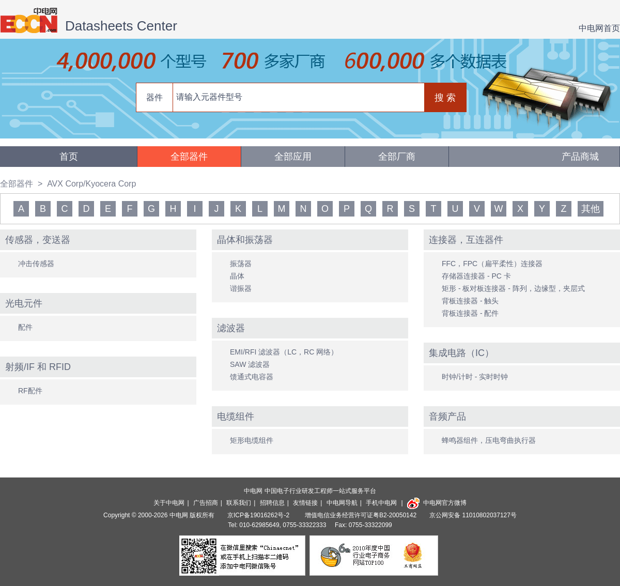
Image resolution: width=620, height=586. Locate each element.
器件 (154, 97)
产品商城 (580, 156)
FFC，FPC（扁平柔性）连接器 (492, 263)
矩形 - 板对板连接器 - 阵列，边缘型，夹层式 (513, 288)
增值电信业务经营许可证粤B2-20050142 (360, 515)
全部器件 (189, 156)
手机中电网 (381, 502)
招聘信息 (272, 502)
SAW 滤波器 (250, 364)
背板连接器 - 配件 (470, 313)
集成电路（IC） (461, 353)
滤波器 (231, 328)
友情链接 (305, 502)
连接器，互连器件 (466, 240)
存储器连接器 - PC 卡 (476, 276)
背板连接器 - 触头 (470, 301)
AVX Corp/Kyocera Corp (91, 183)
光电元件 (23, 303)
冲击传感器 (36, 263)
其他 (590, 209)
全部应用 (293, 156)
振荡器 (241, 263)
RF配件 (30, 391)
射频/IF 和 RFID (38, 367)
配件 (25, 327)
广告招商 (205, 502)
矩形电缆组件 (251, 440)
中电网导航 (342, 502)
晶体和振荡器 (245, 240)
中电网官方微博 (437, 502)
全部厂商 (396, 156)
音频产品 (447, 416)
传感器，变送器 (37, 240)
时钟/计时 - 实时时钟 (475, 377)
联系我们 (238, 502)
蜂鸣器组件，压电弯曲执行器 (489, 440)
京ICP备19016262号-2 (259, 515)
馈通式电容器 (251, 377)
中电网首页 (599, 28)
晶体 (237, 276)
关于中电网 (168, 502)
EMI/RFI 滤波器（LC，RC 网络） (284, 352)
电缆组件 (235, 416)
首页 (68, 156)
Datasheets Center (121, 26)
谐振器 (241, 288)
